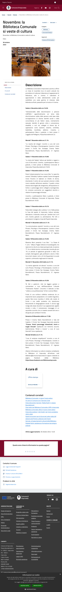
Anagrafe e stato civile (22, 512)
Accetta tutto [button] (25, 585)
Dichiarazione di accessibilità (35, 558)
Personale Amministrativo (5, 527)
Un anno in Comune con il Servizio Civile (38, 400)
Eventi (48, 528)
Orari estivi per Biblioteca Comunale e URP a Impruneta (42, 407)
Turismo (18, 530)
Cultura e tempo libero (22, 515)
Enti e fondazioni (5, 520)
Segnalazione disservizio (19, 552)
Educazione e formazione (35, 512)
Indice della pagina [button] (9, 82)
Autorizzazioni (35, 535)
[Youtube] (45, 8)
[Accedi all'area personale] (55, 2)
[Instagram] (49, 8)
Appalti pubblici (20, 524)
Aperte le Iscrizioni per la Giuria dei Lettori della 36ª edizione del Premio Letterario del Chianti (41, 417)
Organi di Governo (6, 511)
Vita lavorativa (20, 518)
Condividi (45, 23)
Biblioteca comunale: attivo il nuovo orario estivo (40, 410)
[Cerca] (59, 8)
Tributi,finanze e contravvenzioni (35, 522)
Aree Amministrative (6, 514)
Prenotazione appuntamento (20, 547)
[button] (31, 589)
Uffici (2, 517)
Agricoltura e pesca (36, 537)
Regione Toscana (7, 2)
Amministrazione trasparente (36, 547)
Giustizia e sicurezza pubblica (36, 517)
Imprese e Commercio (22, 521)
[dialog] (31, 582)
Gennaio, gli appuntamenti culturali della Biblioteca (41, 421)
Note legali (34, 554)
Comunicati (49, 514)
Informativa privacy (36, 551)
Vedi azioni (53, 23)
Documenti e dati (5, 531)
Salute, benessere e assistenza (36, 530)
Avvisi (48, 517)
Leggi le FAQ (19, 556)
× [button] (60, 574)
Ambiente (34, 526)
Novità (9, 15)
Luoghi (48, 525)
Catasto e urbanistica (22, 527)
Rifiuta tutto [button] (37, 585)
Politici (3, 523)
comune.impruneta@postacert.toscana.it (15, 572)
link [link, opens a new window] (46, 582)
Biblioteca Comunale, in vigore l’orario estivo (39, 398)
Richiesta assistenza (21, 559)
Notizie (15, 15)
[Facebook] (41, 8)
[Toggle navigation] (3, 8)
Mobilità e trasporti (21, 533)
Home (3, 15)
